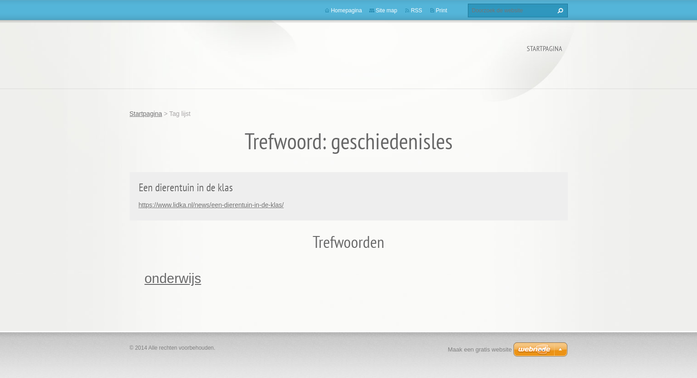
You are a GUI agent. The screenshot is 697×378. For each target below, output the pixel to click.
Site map (386, 10)
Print (441, 10)
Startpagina (544, 48)
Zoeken (559, 10)
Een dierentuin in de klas (186, 187)
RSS (416, 10)
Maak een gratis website (480, 349)
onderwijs (173, 278)
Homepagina (346, 10)
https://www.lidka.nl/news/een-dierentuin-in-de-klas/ (211, 205)
